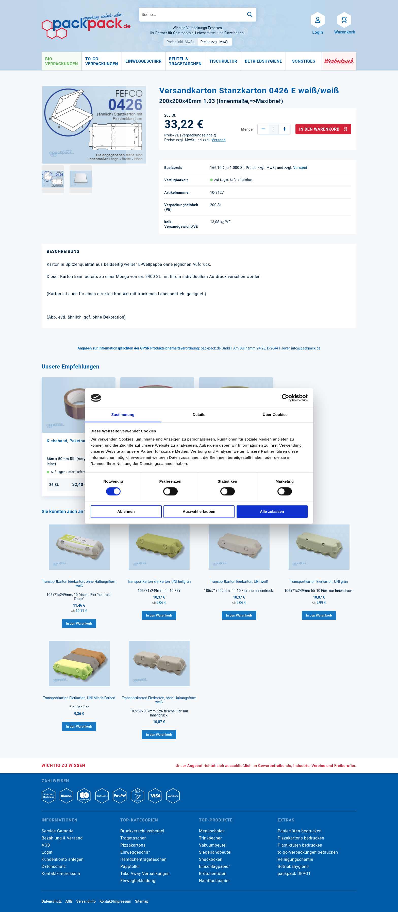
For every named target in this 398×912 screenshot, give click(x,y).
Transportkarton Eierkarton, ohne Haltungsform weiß (79, 584)
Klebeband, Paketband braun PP (78, 441)
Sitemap (141, 901)
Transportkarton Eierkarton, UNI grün (319, 582)
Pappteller (130, 866)
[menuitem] (61, 61)
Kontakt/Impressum (61, 873)
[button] (136, 125)
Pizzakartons (132, 845)
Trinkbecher (210, 838)
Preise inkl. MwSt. (181, 42)
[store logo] (86, 25)
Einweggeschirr (135, 852)
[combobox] (197, 15)
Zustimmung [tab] (123, 414)
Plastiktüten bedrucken (300, 845)
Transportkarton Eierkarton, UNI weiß (239, 582)
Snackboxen (210, 859)
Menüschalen (212, 831)
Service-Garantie (57, 831)
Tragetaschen (133, 838)
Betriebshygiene (293, 866)
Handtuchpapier (214, 880)
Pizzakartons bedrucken (301, 838)
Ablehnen (126, 511)
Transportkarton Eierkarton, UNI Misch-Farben (79, 698)
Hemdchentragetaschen (143, 859)
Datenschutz (54, 866)
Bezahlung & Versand (62, 838)
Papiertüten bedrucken (300, 831)
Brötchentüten (212, 873)
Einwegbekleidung (137, 880)
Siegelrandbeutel (215, 852)
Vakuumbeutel (213, 845)
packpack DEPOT (294, 873)
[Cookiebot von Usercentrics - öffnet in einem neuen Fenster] (285, 398)
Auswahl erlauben (199, 511)
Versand (219, 140)
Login (47, 852)
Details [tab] (199, 414)
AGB (46, 845)
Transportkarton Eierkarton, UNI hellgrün (159, 582)
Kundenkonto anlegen (63, 859)
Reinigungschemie (295, 859)
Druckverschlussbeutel (142, 831)
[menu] (182, 61)
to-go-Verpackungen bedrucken (308, 852)
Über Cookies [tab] (275, 414)
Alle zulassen (272, 511)
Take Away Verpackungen (145, 873)
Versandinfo (86, 901)
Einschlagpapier (214, 866)
